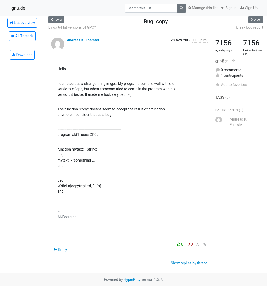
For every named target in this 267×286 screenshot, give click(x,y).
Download (22, 55)
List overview (22, 23)
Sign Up (249, 8)
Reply (60, 250)
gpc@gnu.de (225, 61)
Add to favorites (231, 84)
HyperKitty (132, 279)
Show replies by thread (189, 263)
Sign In (228, 8)
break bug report (249, 27)
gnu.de (18, 8)
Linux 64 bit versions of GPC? (72, 27)
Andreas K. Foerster (83, 40)
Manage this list (203, 8)
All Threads (22, 36)
